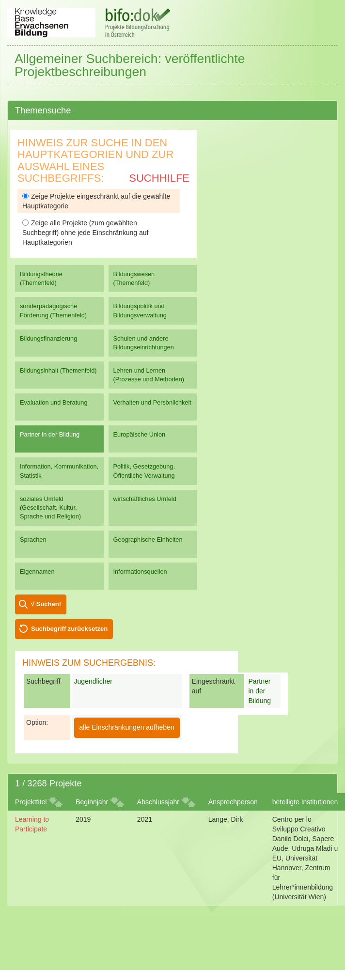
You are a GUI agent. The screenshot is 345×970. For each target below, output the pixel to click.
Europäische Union (139, 434)
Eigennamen (37, 571)
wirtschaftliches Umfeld (144, 498)
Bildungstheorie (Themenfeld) (41, 278)
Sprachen (33, 539)
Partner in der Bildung (49, 434)
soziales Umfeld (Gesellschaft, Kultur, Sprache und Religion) (50, 507)
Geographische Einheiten (148, 539)
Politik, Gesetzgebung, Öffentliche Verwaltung (144, 471)
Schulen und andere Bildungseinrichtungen (143, 343)
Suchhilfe (159, 178)
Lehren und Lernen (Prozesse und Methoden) (149, 375)
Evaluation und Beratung (53, 402)
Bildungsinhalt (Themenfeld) (58, 370)
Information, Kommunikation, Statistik (59, 471)
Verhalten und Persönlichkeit (152, 402)
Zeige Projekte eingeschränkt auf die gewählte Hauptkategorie (96, 201)
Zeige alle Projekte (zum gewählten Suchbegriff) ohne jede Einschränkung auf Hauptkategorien (85, 232)
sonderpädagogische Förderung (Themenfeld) (53, 310)
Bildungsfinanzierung (48, 338)
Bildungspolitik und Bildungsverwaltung (140, 310)
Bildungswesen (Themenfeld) (134, 278)
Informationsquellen (140, 571)
